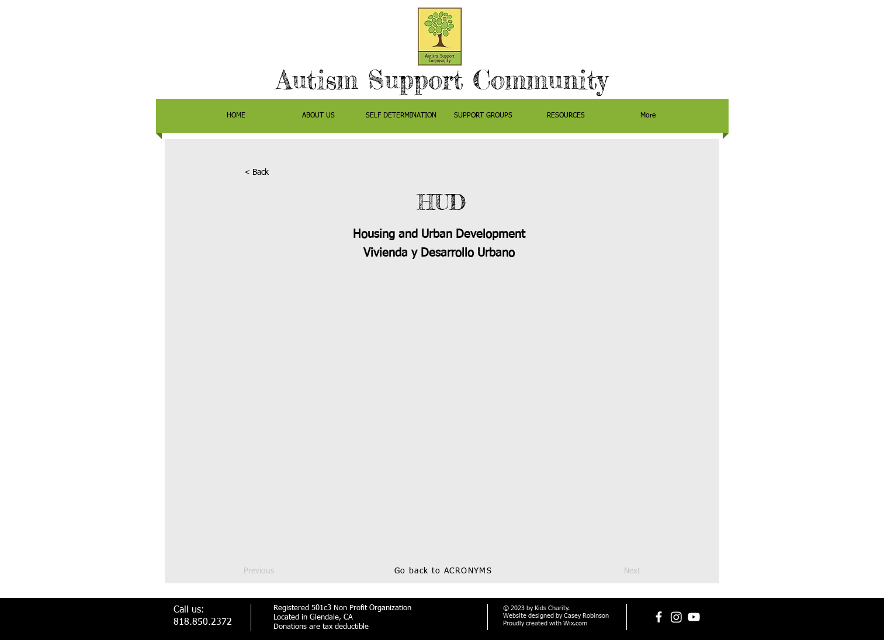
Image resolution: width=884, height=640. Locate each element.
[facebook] (658, 617)
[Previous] (282, 571)
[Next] (611, 571)
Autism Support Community (442, 80)
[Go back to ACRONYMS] (444, 571)
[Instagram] (676, 617)
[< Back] (282, 173)
